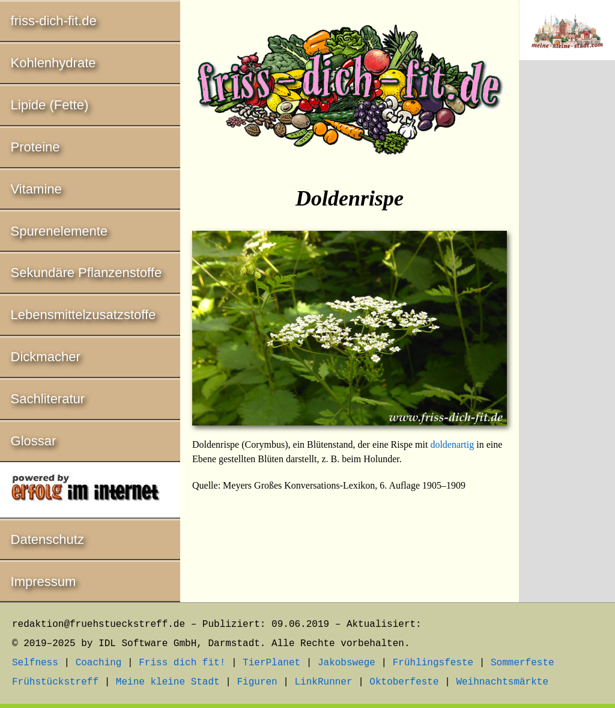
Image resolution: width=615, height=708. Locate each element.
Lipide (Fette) (50, 104)
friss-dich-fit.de (54, 20)
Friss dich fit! (182, 663)
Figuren (257, 682)
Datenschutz (47, 539)
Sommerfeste (522, 663)
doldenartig (452, 444)
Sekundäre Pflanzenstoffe (86, 272)
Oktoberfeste (403, 682)
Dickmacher (45, 356)
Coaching (99, 663)
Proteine (35, 146)
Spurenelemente (59, 231)
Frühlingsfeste (433, 663)
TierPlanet (271, 663)
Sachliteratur (48, 398)
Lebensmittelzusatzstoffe (83, 314)
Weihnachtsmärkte (502, 682)
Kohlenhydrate (53, 62)
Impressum (43, 581)
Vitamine (36, 189)
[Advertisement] (567, 268)
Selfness (35, 663)
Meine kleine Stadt (168, 682)
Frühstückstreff (55, 682)
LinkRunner (324, 682)
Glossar (33, 440)
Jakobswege (346, 663)
